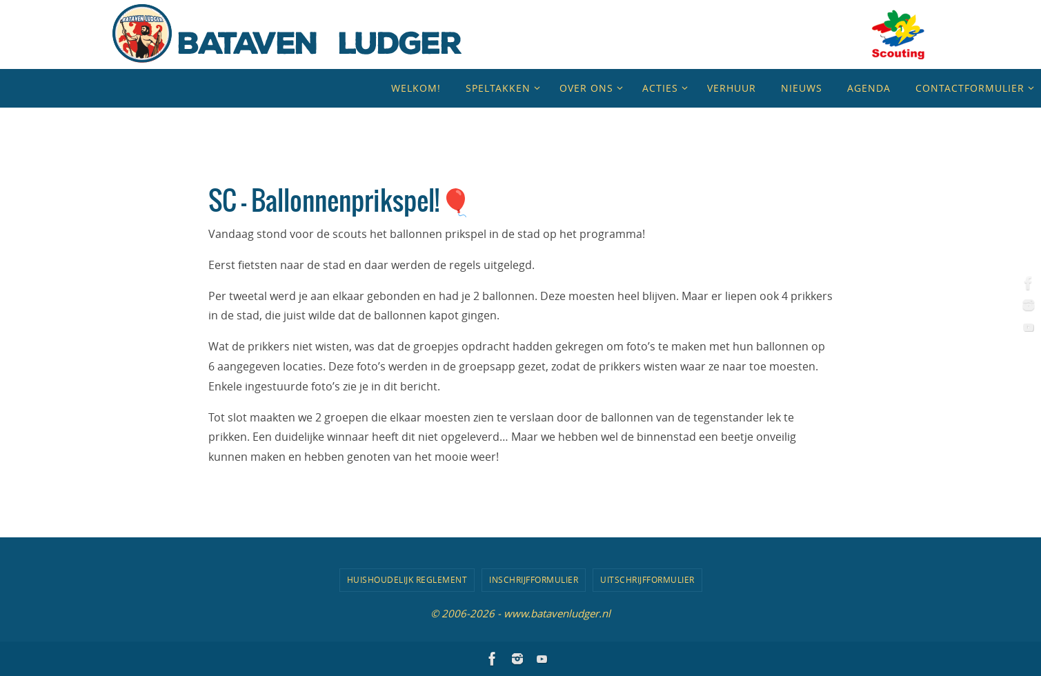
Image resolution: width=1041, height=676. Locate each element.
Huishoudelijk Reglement (407, 579)
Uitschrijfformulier (647, 579)
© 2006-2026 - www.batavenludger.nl (520, 613)
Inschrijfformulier (533, 579)
